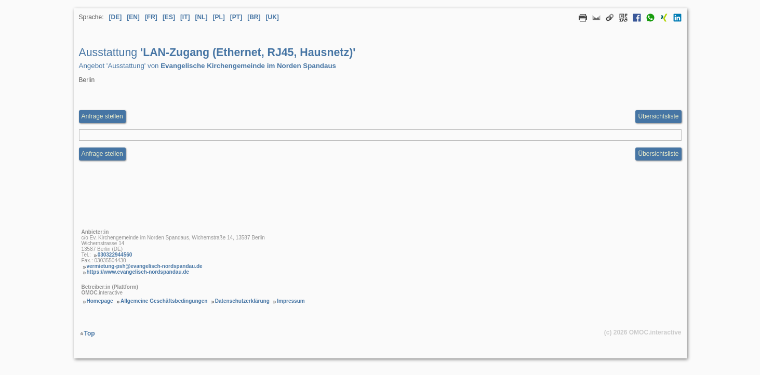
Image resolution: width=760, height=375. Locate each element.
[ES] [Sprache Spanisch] (169, 17)
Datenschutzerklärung (242, 301)
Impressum (290, 301)
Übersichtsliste (658, 116)
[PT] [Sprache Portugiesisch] (236, 17)
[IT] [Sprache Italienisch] (185, 17)
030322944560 (115, 255)
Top (89, 333)
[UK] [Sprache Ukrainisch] (272, 17)
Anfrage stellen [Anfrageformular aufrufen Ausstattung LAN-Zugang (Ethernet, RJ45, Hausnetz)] (102, 116)
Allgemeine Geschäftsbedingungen (164, 301)
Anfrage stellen (102, 153)
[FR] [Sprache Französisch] (151, 17)
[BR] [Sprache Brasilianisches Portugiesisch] (253, 17)
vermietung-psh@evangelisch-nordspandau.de (145, 266)
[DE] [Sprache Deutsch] (115, 17)
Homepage (100, 301)
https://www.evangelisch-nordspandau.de (138, 272)
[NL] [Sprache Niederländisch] (201, 17)
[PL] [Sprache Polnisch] (219, 17)
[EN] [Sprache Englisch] (133, 17)
